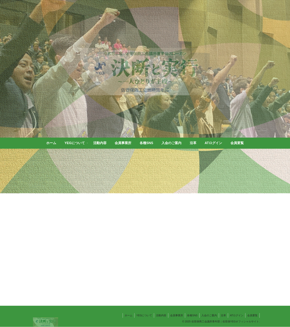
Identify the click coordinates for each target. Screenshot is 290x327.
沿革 (223, 315)
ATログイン (236, 315)
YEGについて (144, 315)
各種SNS (192, 315)
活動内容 (161, 315)
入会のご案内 (209, 315)
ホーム (128, 315)
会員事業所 (176, 315)
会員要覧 (252, 315)
